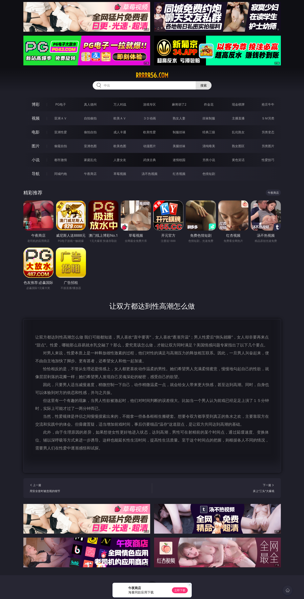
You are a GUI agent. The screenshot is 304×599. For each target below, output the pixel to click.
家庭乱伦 (90, 160)
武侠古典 (149, 160)
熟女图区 (238, 146)
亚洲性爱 (60, 132)
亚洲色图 (90, 146)
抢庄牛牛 (268, 104)
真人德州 (90, 104)
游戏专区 (149, 104)
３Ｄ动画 (149, 118)
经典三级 (208, 132)
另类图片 (268, 146)
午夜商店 (90, 174)
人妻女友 (119, 160)
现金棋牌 (238, 104)
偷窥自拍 (60, 146)
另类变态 (268, 132)
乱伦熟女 (238, 132)
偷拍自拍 (90, 132)
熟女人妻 (179, 118)
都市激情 (60, 160)
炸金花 (208, 104)
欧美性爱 (149, 132)
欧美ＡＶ (119, 118)
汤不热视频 (149, 174)
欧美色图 (119, 146)
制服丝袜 (179, 132)
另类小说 (208, 160)
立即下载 (179, 590)
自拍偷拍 (90, 118)
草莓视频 (119, 174)
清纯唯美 (208, 146)
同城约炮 (60, 174)
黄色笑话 (238, 160)
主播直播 (238, 118)
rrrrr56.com (152, 75)
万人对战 (119, 104)
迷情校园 (179, 160)
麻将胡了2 (179, 104)
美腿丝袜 (179, 146)
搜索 (203, 85)
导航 (36, 173)
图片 (36, 146)
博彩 (36, 104)
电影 (36, 132)
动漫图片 (149, 146)
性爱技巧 (268, 160)
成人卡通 (119, 132)
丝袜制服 (208, 118)
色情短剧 (208, 174)
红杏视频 (179, 174)
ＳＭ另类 (268, 118)
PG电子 (60, 104)
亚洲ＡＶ (60, 118)
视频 (36, 118)
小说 (36, 159)
